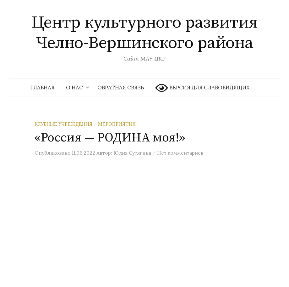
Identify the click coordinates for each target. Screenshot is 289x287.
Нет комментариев (180, 153)
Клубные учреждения (63, 124)
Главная (42, 87)
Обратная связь (120, 87)
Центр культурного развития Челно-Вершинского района (144, 33)
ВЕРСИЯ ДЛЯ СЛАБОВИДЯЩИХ (202, 88)
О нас (74, 87)
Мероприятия (117, 124)
